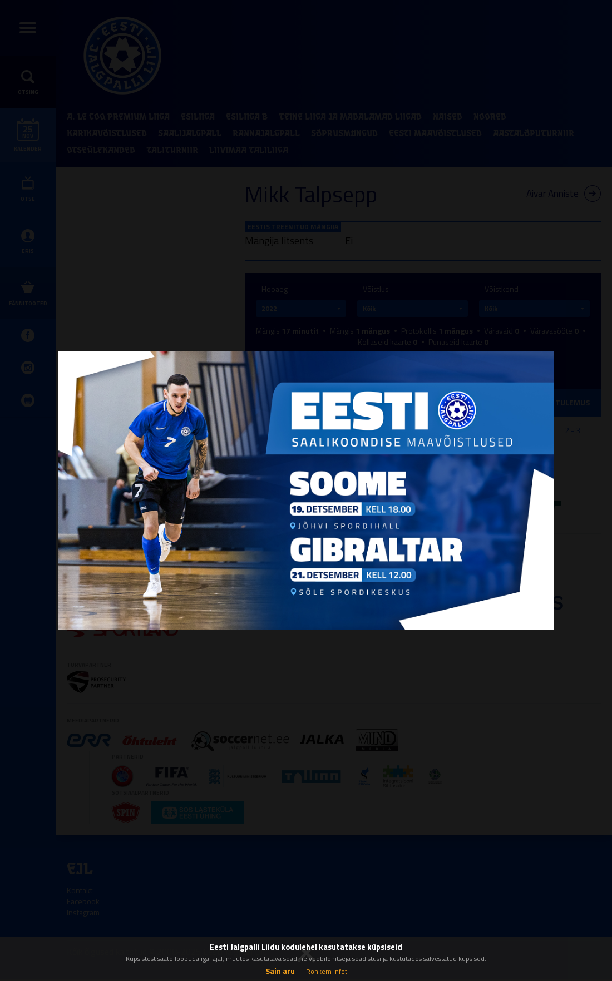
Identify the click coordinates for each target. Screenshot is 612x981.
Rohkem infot (326, 971)
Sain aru (280, 971)
